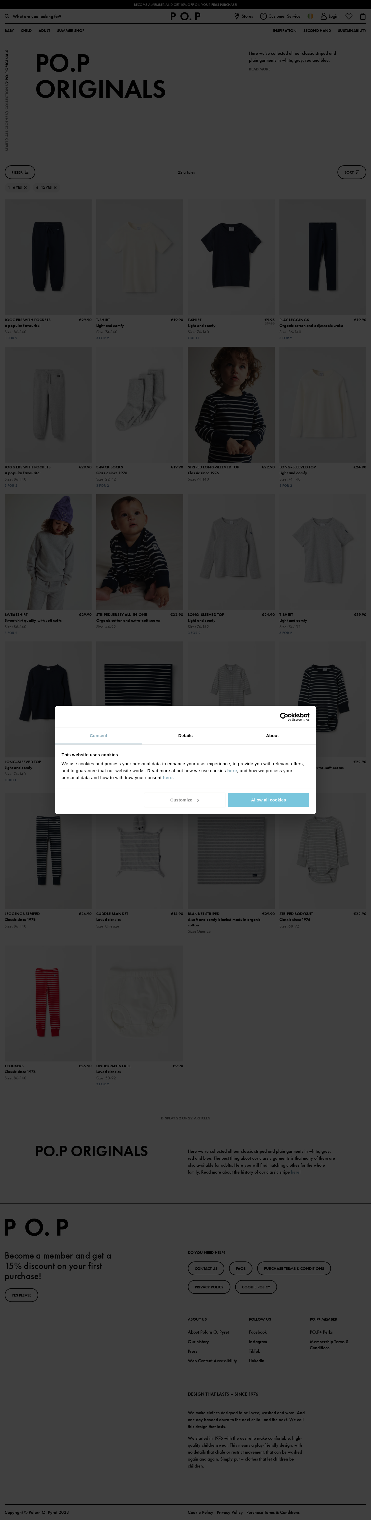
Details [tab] (185, 735)
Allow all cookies (268, 799)
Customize (184, 799)
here (232, 770)
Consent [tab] (99, 735)
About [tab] (272, 735)
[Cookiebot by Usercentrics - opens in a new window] (284, 716)
